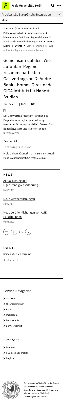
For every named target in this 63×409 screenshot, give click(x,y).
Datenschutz (12, 320)
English (10, 358)
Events (18, 45)
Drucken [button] (10, 347)
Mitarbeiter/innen (15, 303)
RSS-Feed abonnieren (17, 352)
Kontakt (10, 309)
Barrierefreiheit (14, 325)
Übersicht (10, 260)
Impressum (11, 314)
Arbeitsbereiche (36, 32)
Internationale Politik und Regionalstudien (25, 37)
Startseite (8, 28)
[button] (6, 231)
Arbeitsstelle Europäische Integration (22, 41)
